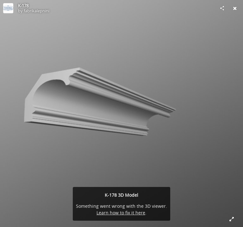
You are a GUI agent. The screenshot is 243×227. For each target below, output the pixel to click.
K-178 (23, 6)
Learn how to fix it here (121, 213)
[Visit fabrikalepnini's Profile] (8, 8)
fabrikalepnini (36, 11)
